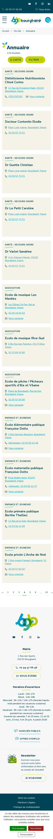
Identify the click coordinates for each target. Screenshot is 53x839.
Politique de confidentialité (26, 807)
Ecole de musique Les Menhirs (20, 297)
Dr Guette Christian (19, 165)
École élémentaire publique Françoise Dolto (25, 427)
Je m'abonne (33, 778)
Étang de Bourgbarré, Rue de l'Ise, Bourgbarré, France (23, 393)
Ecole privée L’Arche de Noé (25, 555)
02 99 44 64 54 (16, 313)
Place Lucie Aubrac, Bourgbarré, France (27, 127)
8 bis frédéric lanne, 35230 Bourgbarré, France (20, 479)
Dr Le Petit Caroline (19, 208)
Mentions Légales (26, 802)
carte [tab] (15, 59)
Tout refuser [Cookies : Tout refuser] (35, 828)
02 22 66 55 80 (16, 352)
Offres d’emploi (27, 739)
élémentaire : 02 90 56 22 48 (23, 442)
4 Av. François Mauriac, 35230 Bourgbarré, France (21, 259)
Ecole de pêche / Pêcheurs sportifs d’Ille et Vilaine (24, 383)
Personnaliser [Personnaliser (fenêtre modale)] (26, 834)
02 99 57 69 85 (16, 399)
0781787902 (15, 96)
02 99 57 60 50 (16, 569)
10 (46, 592)
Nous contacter (37, 96)
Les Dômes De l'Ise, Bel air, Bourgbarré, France (20, 306)
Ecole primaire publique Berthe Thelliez (22, 513)
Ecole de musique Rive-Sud (24, 338)
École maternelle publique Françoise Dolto (24, 470)
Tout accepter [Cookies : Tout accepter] (18, 828)
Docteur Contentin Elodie (23, 122)
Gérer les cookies (26, 798)
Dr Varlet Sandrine (18, 251)
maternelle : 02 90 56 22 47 (22, 486)
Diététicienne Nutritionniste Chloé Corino (25, 80)
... (41, 592)
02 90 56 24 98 (16, 526)
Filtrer (35, 59)
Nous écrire (26, 676)
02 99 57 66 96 (26, 667)
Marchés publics (26, 731)
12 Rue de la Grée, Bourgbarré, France (27, 521)
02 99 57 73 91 (16, 132)
